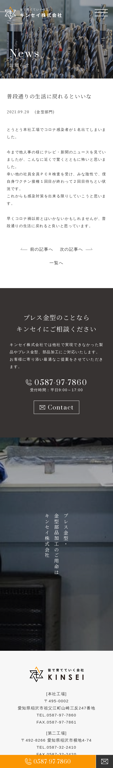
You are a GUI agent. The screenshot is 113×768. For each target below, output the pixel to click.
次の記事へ (71, 249)
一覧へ (56, 263)
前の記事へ (41, 249)
